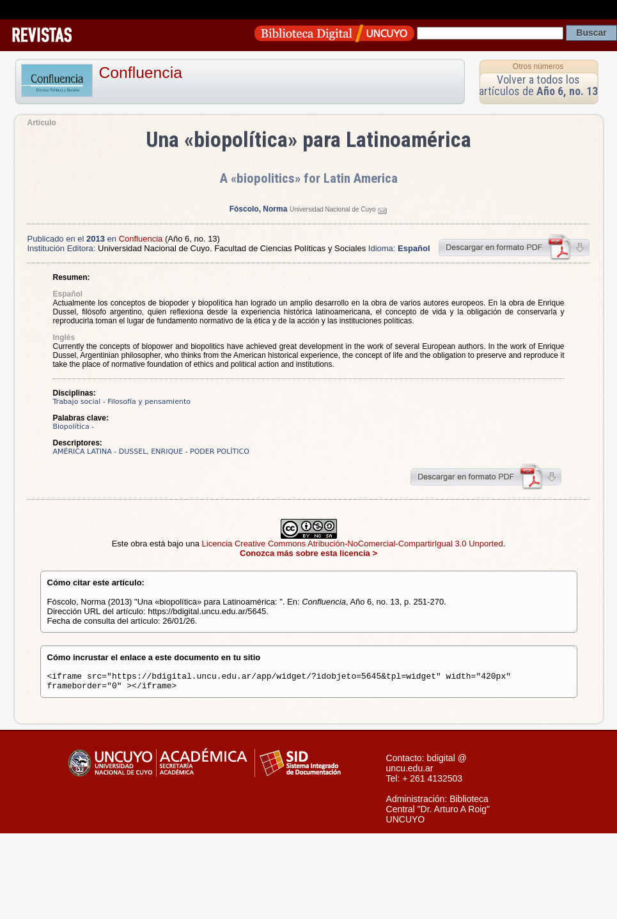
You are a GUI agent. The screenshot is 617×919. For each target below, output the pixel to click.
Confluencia (140, 72)
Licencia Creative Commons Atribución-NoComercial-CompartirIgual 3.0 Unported (352, 543)
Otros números (538, 66)
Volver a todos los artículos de (538, 85)
